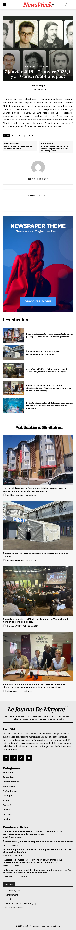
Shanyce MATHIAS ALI (16, 626)
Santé (5, 845)
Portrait (45, 66)
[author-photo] (5, 495)
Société (6, 837)
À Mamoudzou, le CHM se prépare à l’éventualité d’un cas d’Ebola (43, 353)
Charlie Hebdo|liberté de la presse (27, 136)
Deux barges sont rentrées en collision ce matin (18, 147)
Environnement (10, 876)
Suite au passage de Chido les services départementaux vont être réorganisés (55, 148)
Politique (7, 856)
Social (6, 866)
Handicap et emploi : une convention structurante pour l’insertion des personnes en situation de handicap (48, 388)
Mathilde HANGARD (15, 495)
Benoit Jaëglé (38, 85)
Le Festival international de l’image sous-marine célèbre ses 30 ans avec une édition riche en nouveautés (49, 405)
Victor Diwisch (13, 691)
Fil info (30, 66)
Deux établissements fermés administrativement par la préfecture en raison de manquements (49, 335)
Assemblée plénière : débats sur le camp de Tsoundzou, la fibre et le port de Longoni (47, 370)
